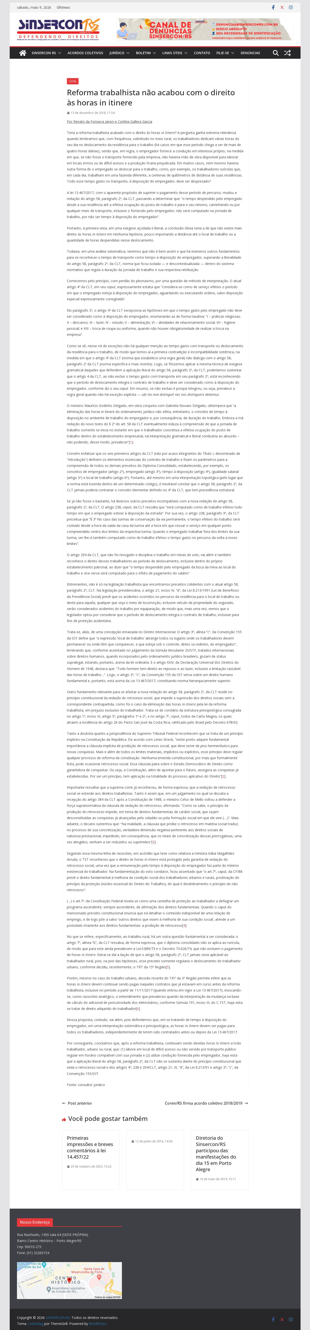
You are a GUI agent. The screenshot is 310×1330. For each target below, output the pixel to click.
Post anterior (77, 1103)
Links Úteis (172, 53)
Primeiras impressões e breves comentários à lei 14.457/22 (90, 1147)
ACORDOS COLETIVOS (85, 53)
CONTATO (202, 53)
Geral (73, 81)
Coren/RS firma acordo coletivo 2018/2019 (206, 1103)
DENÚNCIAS (250, 53)
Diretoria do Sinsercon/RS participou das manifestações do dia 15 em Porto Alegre (216, 1154)
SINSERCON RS (44, 53)
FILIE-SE (222, 53)
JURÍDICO (117, 53)
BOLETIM (143, 53)
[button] (58, 53)
